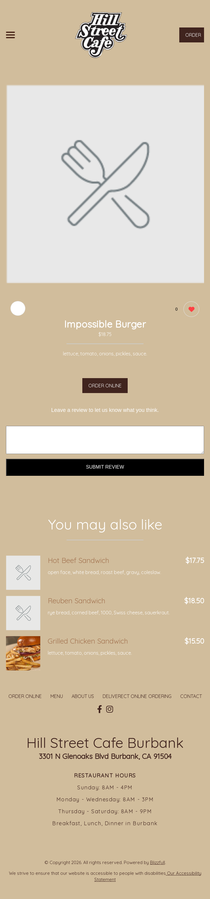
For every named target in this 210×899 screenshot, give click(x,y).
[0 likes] (190, 310)
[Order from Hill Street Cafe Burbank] (23, 573)
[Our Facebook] (99, 709)
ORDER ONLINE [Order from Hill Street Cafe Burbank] (25, 696)
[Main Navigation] (10, 35)
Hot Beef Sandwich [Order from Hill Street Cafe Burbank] (78, 560)
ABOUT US (83, 696)
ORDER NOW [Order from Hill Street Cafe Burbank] (193, 37)
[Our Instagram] (109, 709)
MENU (56, 696)
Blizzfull (157, 862)
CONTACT (191, 696)
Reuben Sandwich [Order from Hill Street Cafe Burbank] (76, 600)
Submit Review (105, 467)
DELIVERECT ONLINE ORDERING (137, 696)
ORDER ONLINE (105, 386)
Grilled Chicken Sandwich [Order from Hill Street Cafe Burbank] (88, 640)
